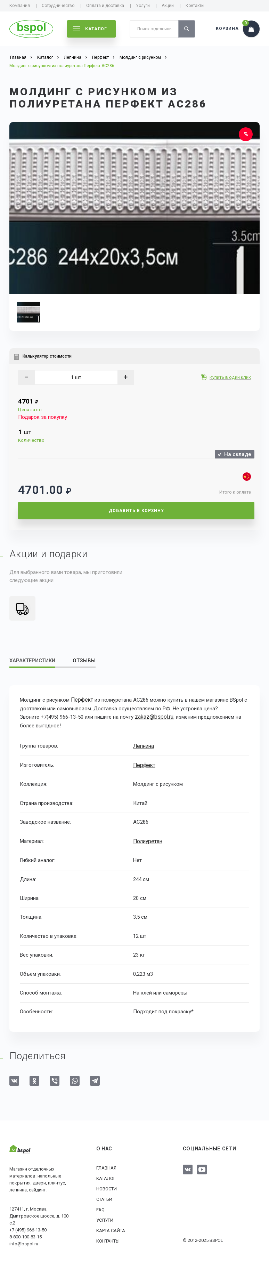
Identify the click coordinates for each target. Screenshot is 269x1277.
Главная (106, 1166)
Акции (168, 5)
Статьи (104, 1197)
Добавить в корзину (136, 510)
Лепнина (143, 745)
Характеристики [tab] (32, 660)
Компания (19, 5)
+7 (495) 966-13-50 (28, 1228)
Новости (106, 1187)
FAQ (100, 1208)
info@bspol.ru (23, 1242)
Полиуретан (147, 840)
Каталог (106, 1176)
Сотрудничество (58, 5)
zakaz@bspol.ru (153, 716)
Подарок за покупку (42, 417)
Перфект (81, 700)
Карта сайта (110, 1228)
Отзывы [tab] (84, 660)
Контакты (195, 5)
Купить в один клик (231, 377)
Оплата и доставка (105, 5)
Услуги (143, 5)
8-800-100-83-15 (25, 1235)
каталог (90, 28)
